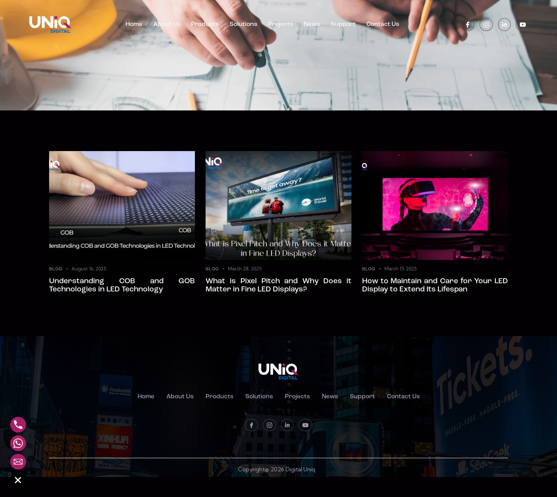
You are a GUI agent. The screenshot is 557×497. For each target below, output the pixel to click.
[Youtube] (523, 24)
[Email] (18, 462)
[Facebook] (467, 24)
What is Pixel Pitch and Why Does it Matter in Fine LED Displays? (278, 295)
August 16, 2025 (88, 269)
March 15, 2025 (400, 269)
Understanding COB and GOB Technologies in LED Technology (122, 295)
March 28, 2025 (244, 269)
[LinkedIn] (504, 24)
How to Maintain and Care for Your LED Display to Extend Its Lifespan (435, 295)
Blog (56, 269)
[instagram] (486, 24)
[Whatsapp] (18, 443)
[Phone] (18, 425)
